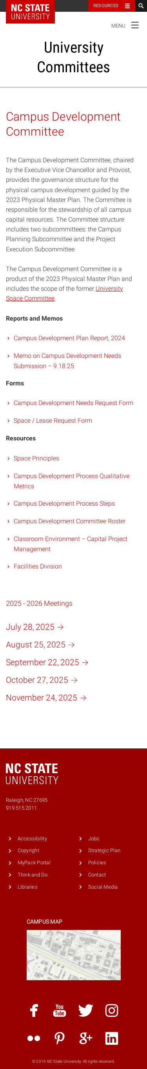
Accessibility (32, 839)
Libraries (28, 887)
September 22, (49, 662)
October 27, (43, 680)
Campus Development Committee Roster (69, 521)
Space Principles (36, 458)
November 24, (48, 697)
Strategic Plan (104, 850)
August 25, (42, 644)
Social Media (103, 887)
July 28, (36, 627)
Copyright (28, 850)
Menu (127, 25)
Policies (97, 862)
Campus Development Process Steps (64, 503)
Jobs (94, 839)
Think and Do (33, 875)
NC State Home (35, 6)
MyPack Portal (34, 862)
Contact (97, 875)
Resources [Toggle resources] (105, 5)
